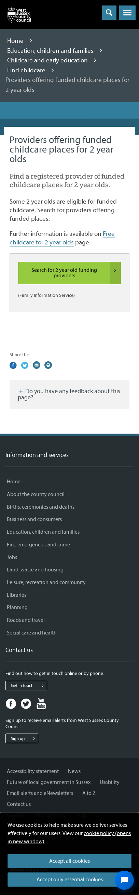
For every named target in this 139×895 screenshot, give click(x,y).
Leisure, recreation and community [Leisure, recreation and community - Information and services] (46, 582)
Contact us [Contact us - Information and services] (19, 804)
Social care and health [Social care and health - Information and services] (32, 633)
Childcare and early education (48, 60)
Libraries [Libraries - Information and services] (16, 595)
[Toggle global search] (109, 12)
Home (16, 41)
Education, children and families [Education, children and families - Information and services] (43, 532)
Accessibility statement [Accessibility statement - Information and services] (33, 771)
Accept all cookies (69, 861)
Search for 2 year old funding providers (76, 273)
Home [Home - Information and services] (13, 482)
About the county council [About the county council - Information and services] (36, 494)
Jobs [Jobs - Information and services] (12, 557)
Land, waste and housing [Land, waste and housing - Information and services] (35, 570)
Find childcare (27, 70)
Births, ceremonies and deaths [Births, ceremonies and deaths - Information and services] (40, 507)
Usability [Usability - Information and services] (110, 782)
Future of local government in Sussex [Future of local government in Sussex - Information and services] (49, 782)
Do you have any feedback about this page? (69, 394)
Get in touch (29, 685)
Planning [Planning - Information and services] (17, 607)
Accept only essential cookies (70, 879)
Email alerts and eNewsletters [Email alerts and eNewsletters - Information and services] (40, 793)
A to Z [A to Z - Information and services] (89, 793)
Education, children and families (51, 51)
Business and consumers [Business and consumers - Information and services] (34, 519)
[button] (127, 12)
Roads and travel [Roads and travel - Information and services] (26, 620)
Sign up (24, 738)
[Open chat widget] (124, 880)
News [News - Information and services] (74, 771)
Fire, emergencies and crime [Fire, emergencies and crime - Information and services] (38, 545)
